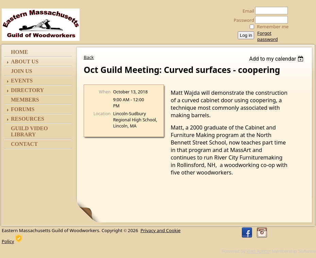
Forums (22, 109)
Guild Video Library (29, 131)
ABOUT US (24, 61)
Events (22, 81)
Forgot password (267, 36)
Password (242, 20)
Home (19, 52)
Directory (27, 90)
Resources (27, 119)
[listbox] (277, 59)
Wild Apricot (258, 251)
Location (102, 113)
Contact (24, 144)
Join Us (21, 71)
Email (246, 11)
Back (89, 57)
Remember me (272, 27)
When (105, 92)
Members (25, 100)
